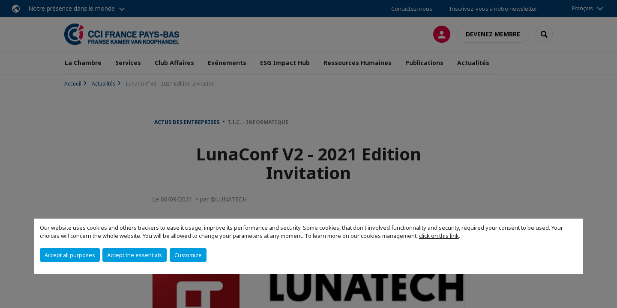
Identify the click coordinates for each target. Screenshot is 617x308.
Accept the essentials (134, 255)
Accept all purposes (70, 255)
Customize (188, 255)
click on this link (439, 236)
